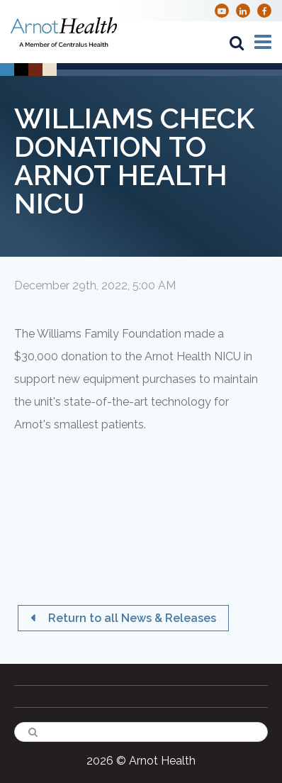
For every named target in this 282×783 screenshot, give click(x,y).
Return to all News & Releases (130, 618)
